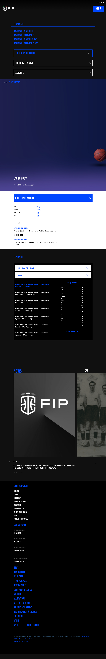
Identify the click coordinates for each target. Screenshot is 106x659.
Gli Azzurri (17, 533)
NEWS (18, 371)
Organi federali (19, 508)
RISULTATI (101, 3)
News (16, 568)
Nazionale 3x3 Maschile (20, 548)
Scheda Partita (72, 331)
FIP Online (19, 616)
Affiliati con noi (22, 603)
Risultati (18, 576)
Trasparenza (20, 581)
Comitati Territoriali (21, 519)
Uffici (16, 515)
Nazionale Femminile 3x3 (26, 43)
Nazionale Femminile (24, 35)
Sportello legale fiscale (26, 625)
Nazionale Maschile (23, 31)
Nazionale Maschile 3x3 (25, 39)
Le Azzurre (17, 542)
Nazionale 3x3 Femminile (20, 559)
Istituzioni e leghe (20, 512)
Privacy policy (18, 638)
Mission (16, 491)
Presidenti (17, 498)
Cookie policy (85, 637)
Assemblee (17, 505)
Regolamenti (20, 585)
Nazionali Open (19, 551)
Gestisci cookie (28, 638)
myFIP (16, 621)
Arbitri (17, 594)
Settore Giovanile (23, 590)
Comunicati (19, 572)
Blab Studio (24, 641)
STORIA (16, 495)
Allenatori (19, 598)
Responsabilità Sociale (25, 612)
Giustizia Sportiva (23, 607)
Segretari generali (20, 501)
